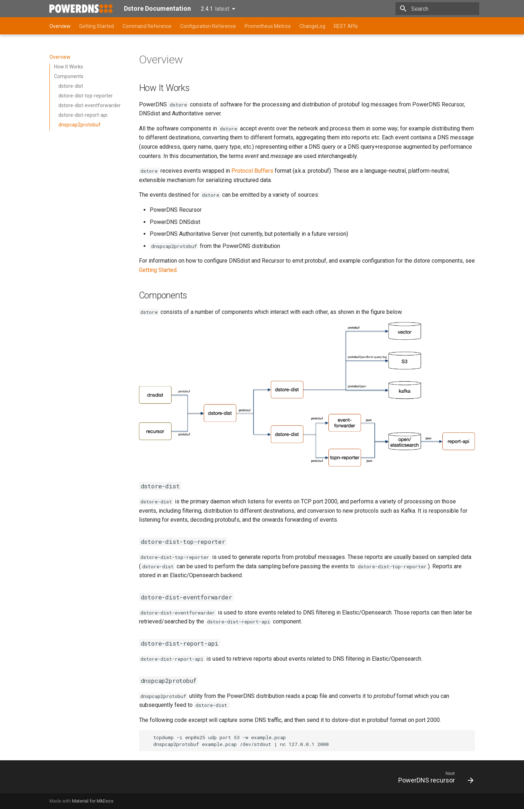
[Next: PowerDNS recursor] (433, 779)
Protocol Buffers (252, 170)
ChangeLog (312, 26)
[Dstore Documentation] (81, 8)
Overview (60, 26)
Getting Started (96, 26)
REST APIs (346, 26)
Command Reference (147, 26)
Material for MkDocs (93, 801)
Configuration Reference (208, 26)
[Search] (437, 8)
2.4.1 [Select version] (215, 8)
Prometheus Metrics (268, 26)
